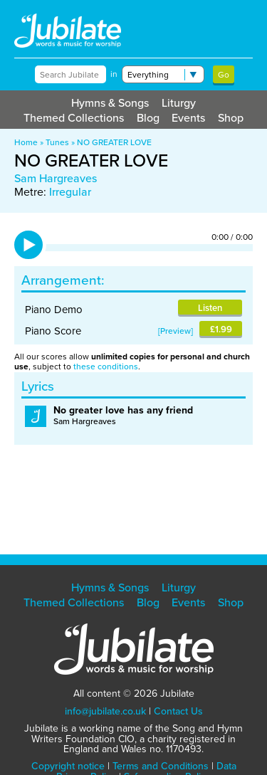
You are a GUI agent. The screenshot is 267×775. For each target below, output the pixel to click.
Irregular (70, 192)
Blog (148, 118)
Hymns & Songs (110, 103)
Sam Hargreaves (55, 178)
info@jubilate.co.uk (105, 711)
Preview (175, 331)
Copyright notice (68, 766)
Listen (210, 308)
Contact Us (178, 711)
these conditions (105, 366)
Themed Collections (73, 118)
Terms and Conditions (160, 766)
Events (188, 118)
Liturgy (179, 103)
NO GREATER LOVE (114, 142)
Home (26, 142)
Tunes (57, 142)
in (113, 74)
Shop (231, 118)
